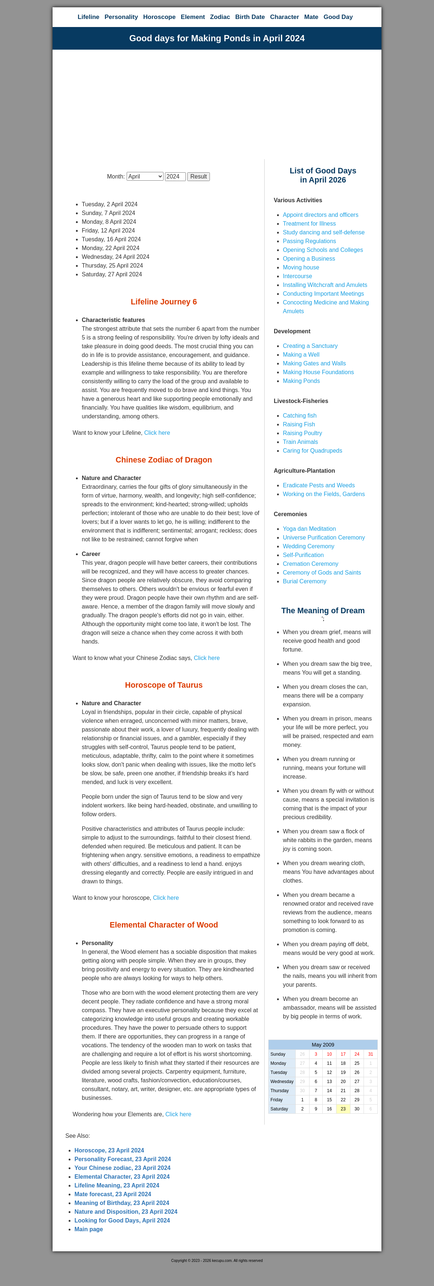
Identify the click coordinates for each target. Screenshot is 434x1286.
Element (193, 17)
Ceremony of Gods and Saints (322, 572)
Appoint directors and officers (320, 215)
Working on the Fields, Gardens (324, 494)
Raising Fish (299, 424)
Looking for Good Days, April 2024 (122, 1220)
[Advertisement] (217, 104)
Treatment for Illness (309, 223)
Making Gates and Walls (314, 363)
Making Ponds (301, 381)
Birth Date (250, 17)
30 (302, 1090)
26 (302, 1054)
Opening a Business (309, 259)
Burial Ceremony (304, 581)
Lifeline (89, 17)
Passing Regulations (309, 241)
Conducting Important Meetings (323, 294)
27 (302, 1063)
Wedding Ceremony (308, 546)
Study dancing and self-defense (324, 232)
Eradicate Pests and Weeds (319, 485)
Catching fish (300, 415)
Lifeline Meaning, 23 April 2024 (116, 1185)
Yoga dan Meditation (309, 529)
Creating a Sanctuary (310, 346)
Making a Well (301, 355)
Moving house (301, 267)
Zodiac (220, 17)
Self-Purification (303, 555)
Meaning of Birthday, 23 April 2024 (121, 1203)
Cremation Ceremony (310, 564)
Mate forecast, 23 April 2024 (112, 1194)
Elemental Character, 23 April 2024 (122, 1177)
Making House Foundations (318, 372)
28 (302, 1072)
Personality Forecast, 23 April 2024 (122, 1159)
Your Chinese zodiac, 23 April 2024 (122, 1168)
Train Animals (300, 442)
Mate (311, 17)
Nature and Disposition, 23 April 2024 (125, 1212)
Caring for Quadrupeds (312, 451)
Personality (121, 17)
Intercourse (297, 276)
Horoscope (159, 17)
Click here (157, 433)
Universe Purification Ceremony (324, 537)
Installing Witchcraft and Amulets (325, 285)
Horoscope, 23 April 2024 (109, 1150)
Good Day (338, 17)
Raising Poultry (302, 433)
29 (302, 1081)
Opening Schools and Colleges (323, 250)
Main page (88, 1229)
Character (284, 17)
